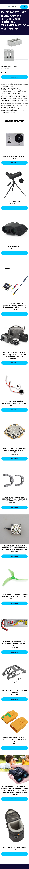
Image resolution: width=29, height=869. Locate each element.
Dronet (12, 32)
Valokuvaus (5, 32)
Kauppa (24, 6)
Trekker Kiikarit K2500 (14, 246)
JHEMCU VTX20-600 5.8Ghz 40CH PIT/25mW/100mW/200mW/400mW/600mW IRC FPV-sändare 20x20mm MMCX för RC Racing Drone (15, 305)
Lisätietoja (14, 77)
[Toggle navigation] (3, 6)
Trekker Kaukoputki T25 (14, 201)
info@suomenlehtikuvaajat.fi (7, 2)
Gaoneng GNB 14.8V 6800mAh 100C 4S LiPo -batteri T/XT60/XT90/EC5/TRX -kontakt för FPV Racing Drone (14, 643)
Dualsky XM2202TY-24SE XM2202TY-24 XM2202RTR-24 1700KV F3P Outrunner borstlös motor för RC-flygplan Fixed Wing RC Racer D (14, 547)
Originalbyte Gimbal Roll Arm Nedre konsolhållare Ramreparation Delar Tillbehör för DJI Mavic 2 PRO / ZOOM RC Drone (14, 499)
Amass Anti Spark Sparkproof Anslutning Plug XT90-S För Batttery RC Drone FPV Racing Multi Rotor (14, 739)
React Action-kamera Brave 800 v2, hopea (14, 156)
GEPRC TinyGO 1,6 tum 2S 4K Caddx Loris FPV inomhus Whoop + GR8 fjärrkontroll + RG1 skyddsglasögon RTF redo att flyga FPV (14, 354)
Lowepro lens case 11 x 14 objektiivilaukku (14, 847)
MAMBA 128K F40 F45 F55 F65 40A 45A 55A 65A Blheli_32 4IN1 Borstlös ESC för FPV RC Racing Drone (14, 450)
